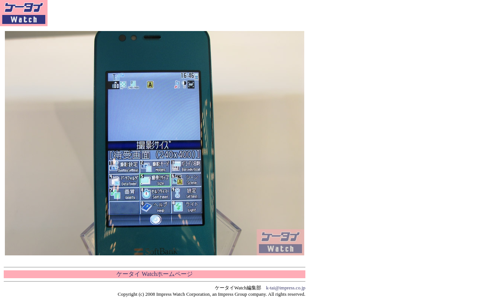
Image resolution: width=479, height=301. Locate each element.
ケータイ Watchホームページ (154, 274)
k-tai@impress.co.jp (285, 288)
